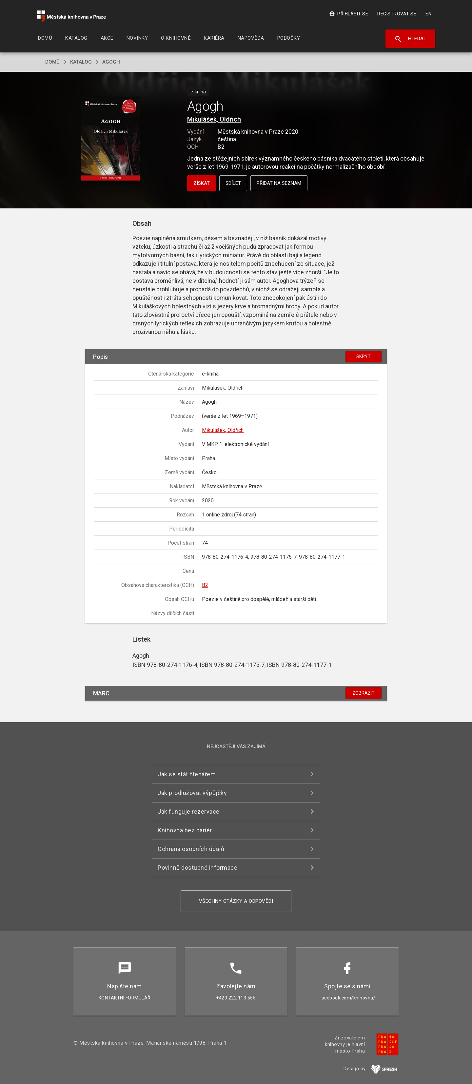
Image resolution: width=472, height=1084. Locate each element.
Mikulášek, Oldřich (214, 119)
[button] (110, 139)
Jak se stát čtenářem (187, 774)
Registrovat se (396, 13)
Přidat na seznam (279, 183)
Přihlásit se (348, 14)
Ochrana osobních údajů (191, 848)
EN (428, 13)
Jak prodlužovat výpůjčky (192, 792)
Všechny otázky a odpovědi (236, 901)
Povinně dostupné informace (197, 867)
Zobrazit (363, 693)
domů (52, 62)
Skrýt (363, 356)
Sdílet (233, 183)
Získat (201, 183)
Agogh (111, 62)
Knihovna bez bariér (185, 830)
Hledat (410, 39)
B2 (205, 585)
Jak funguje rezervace (189, 811)
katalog (81, 62)
